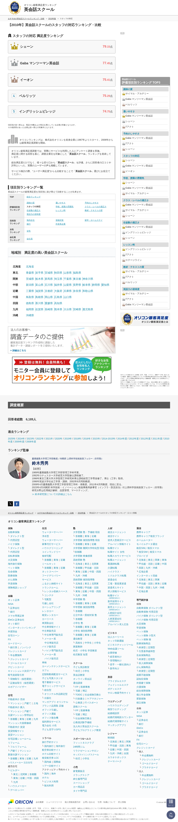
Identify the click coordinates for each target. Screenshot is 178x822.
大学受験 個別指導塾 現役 (86, 540)
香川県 (39, 303)
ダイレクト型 (17, 536)
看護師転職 (113, 563)
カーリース (48, 619)
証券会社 (15, 608)
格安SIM (143, 552)
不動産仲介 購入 (16, 707)
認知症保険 (142, 679)
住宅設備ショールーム (19, 738)
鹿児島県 (88, 309)
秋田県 (58, 272)
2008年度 (31, 441)
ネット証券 (14, 600)
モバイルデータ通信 (146, 544)
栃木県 (39, 278)
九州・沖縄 (81, 575)
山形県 (68, 272)
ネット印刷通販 (116, 640)
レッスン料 (61, 210)
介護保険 (141, 687)
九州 (35, 719)
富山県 (39, 284)
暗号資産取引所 (16, 675)
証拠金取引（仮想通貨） (23, 683)
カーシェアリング (51, 607)
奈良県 (77, 291)
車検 (44, 662)
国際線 (57, 761)
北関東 (23, 774)
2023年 (30, 438)
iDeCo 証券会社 (16, 619)
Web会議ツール (116, 648)
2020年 (58, 438)
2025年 (11, 438)
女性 (29, 231)
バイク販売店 (49, 646)
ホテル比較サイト (51, 754)
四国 (141, 567)
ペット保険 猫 (143, 639)
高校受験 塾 (79, 560)
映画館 (111, 737)
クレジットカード (17, 651)
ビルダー (15, 770)
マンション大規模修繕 (19, 723)
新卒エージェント (117, 608)
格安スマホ (155, 552)
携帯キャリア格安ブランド (150, 536)
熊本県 (58, 309)
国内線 (47, 761)
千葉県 (68, 278)
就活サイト (113, 536)
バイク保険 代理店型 (147, 619)
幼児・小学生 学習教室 (85, 650)
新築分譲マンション (18, 754)
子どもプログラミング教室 (87, 730)
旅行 (29, 224)
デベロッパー (17, 790)
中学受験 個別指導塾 (84, 607)
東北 (15, 774)
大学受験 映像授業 (82, 556)
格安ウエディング (117, 709)
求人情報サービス (117, 591)
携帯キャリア (143, 532)
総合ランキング (34, 197)
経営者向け (116, 656)
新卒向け (114, 668)
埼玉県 (58, 278)
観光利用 (49, 785)
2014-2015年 (108, 438)
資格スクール (80, 706)
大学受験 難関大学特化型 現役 (89, 548)
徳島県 (30, 303)
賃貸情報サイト (16, 731)
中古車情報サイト (51, 626)
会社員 (30, 239)
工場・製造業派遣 (117, 583)
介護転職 (112, 567)
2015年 (96, 438)
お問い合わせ (89, 802)
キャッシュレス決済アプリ (22, 671)
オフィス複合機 (50, 717)
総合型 (47, 690)
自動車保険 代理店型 (147, 611)
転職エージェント (117, 560)
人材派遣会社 (115, 619)
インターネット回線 (146, 575)
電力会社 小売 (49, 725)
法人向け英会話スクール (86, 726)
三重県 (30, 291)
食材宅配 (46, 556)
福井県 (58, 284)
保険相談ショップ (17, 587)
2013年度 (134, 438)
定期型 (151, 647)
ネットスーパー (50, 571)
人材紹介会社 (115, 614)
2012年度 (146, 438)
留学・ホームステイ (94, 220)
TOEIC (79, 694)
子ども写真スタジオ (52, 678)
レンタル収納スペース (55, 591)
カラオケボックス (117, 757)
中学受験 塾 (79, 599)
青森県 (30, 272)
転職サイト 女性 (116, 552)
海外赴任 (31, 220)
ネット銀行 (14, 623)
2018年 (77, 438)
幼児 (77, 671)
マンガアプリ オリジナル (55, 702)
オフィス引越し (50, 709)
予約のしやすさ (92, 203)
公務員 (78, 702)
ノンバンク (25, 647)
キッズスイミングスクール (86, 754)
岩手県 (39, 272)
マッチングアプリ (117, 725)
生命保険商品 (143, 655)
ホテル (45, 777)
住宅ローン (14, 635)
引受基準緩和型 (147, 651)
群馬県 (49, 278)
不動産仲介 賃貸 (16, 727)
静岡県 (96, 284)
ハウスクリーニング (52, 548)
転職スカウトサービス (119, 556)
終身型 (142, 647)
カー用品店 (79, 787)
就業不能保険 (143, 675)
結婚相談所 (113, 713)
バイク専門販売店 (53, 650)
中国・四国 (33, 778)
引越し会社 (48, 603)
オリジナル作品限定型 (55, 694)
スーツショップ (81, 783)
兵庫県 (68, 291)
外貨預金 (12, 631)
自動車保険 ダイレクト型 (149, 608)
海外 (53, 773)
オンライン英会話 (82, 679)
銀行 (12, 611)
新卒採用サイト (116, 602)
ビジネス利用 (51, 781)
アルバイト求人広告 (118, 624)
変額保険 (141, 698)
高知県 (58, 303)
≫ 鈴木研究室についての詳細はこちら (52, 494)
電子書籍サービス (51, 682)
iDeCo (139, 728)
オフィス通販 (49, 713)
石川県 (49, 284)
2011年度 (157, 438)
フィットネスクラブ (83, 742)
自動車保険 (14, 532)
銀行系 (13, 647)
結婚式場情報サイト (118, 721)
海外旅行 (60, 746)
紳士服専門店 (80, 779)
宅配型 (47, 599)
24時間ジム (79, 746)
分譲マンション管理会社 (20, 715)
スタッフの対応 (131, 156)
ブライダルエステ (117, 681)
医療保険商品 (143, 643)
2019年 (68, 438)
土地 (35, 703)
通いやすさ (61, 203)
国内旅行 (49, 746)
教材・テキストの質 (94, 210)
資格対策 (60, 220)
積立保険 (141, 702)
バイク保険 (14, 544)
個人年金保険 (143, 694)
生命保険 (12, 571)
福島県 (77, 272)
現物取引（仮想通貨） (21, 679)
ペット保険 (14, 567)
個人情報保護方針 (73, 802)
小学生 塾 (78, 623)
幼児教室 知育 (80, 654)
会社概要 (40, 802)
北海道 (30, 266)
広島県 (58, 297)
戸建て (27, 703)
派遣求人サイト (116, 587)
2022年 (40, 438)
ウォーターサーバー (52, 532)
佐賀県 (39, 309)
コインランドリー (51, 552)
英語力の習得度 (34, 214)
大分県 (68, 309)
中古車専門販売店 (53, 634)
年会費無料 (16, 655)
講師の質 (31, 203)
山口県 (68, 297)
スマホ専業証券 (16, 615)
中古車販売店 (49, 630)
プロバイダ (142, 556)
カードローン (15, 643)
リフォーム (14, 742)
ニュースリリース (54, 802)
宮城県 (49, 272)
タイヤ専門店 (80, 790)
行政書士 (80, 698)
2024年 (21, 438)
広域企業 (143, 571)
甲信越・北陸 (92, 567)
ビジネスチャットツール (120, 644)
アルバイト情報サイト (119, 544)
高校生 (78, 642)
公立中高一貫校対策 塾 (85, 615)
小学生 (97, 642)
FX (9, 639)
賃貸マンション (16, 734)
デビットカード (16, 667)
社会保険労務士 (93, 694)
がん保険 (12, 579)
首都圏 (13, 719)
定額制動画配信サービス (54, 674)
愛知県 (105, 284)
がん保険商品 (143, 667)
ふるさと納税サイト (52, 583)
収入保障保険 (146, 663)
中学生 (88, 642)
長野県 (77, 284)
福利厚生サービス (51, 721)
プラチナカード (150, 767)
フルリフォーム (18, 746)
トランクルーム (50, 587)
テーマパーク (115, 761)
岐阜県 (86, 284)
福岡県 (30, 309)
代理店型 (15, 540)
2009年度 (19, 441)
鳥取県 (30, 297)
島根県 (39, 297)
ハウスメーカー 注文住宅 (20, 762)
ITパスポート (91, 702)
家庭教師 (77, 646)
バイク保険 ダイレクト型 (149, 615)
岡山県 (49, 297)
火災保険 (12, 560)
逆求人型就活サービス (119, 540)
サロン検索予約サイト (119, 692)
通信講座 (77, 683)
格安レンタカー (50, 615)
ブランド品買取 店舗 (53, 705)
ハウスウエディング (118, 705)
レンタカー (48, 611)
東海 (22, 719)
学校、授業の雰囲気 (64, 206)
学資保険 (12, 583)
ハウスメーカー (18, 786)
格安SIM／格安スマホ (147, 548)
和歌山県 (88, 291)
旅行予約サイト (50, 742)
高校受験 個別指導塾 (84, 579)
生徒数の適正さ (34, 210)
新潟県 (30, 284)
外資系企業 (61, 224)
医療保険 (12, 575)
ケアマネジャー (95, 698)
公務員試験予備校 (82, 722)
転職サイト (113, 548)
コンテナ (49, 595)
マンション (16, 703)
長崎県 (49, 309)
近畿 (28, 719)
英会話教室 (79, 675)
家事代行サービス (51, 544)
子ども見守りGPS (51, 729)
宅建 (77, 690)
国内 (46, 773)
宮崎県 (77, 309)
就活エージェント (117, 532)
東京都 (77, 278)
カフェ (45, 670)
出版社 (47, 698)
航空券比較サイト (51, 750)
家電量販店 (79, 771)
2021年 (49, 438)
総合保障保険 (143, 690)
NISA (10, 604)
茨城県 (30, 278)
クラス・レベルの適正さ (96, 206)
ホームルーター (144, 540)
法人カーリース (116, 637)
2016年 (87, 438)
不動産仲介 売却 (16, 699)
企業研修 (112, 652)
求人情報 (122, 802)
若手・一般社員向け (120, 664)
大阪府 (58, 291)
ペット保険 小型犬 (146, 635)
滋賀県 (39, 291)
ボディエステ (115, 689)
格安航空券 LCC (50, 757)
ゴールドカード (18, 663)
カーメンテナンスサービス (56, 666)
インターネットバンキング (22, 627)
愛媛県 (49, 303)
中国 (164, 563)
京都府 (49, 291)
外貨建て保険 (143, 683)
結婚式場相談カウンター (120, 717)
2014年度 (122, 438)
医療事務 (85, 687)
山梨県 (68, 284)
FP (76, 687)
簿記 (84, 690)
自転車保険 (14, 556)
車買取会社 (48, 623)
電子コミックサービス (53, 686)
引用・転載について (106, 802)
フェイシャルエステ (118, 685)
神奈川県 (88, 278)
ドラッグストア (81, 775)
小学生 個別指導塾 (82, 630)
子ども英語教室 (81, 667)
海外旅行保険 (15, 563)
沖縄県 (30, 315)
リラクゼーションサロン (86, 750)
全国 (126, 753)
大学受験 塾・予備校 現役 (86, 532)
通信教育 (77, 638)
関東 (128, 741)
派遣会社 (112, 579)
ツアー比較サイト (51, 765)
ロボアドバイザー (17, 687)
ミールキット (49, 563)
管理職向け (116, 660)
